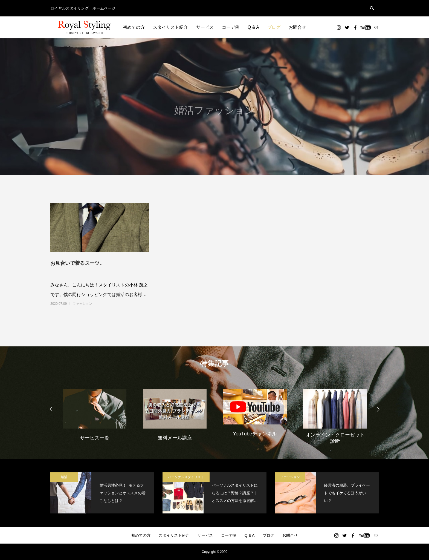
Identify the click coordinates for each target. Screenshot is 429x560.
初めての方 (134, 27)
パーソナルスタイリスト (186, 477)
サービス (205, 27)
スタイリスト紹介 (170, 27)
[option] (94, 414)
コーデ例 (230, 27)
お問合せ (297, 27)
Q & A (253, 27)
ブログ (273, 27)
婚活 (64, 477)
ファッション (82, 303)
